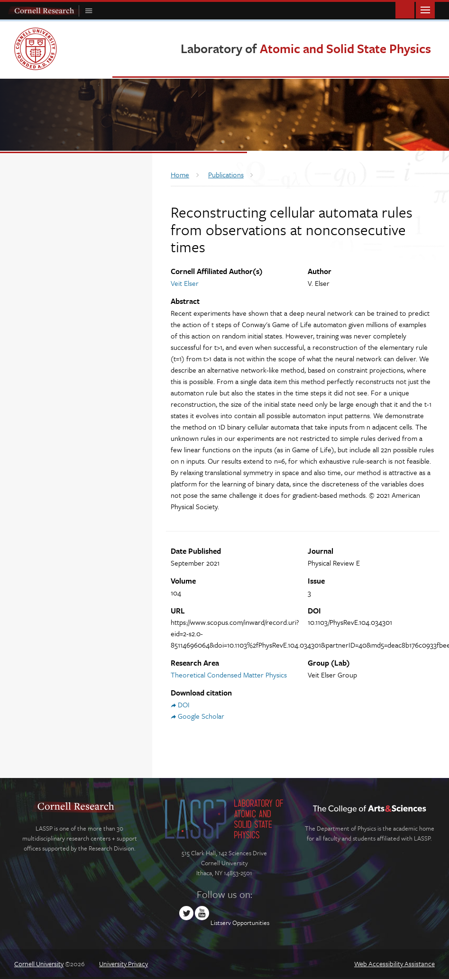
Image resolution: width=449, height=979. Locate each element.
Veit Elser (185, 283)
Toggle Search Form (404, 9)
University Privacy (123, 964)
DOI (184, 704)
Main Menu (425, 9)
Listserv (221, 922)
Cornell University (39, 964)
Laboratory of (306, 48)
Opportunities (250, 922)
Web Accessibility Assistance (394, 964)
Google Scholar (201, 716)
